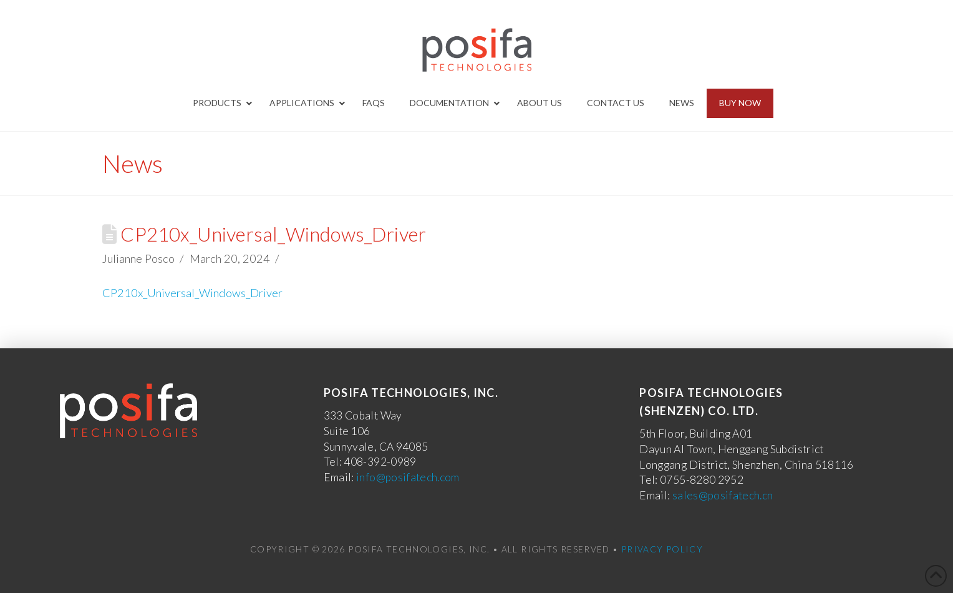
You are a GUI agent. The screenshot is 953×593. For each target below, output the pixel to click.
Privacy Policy (662, 549)
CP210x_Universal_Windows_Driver (192, 293)
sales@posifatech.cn (722, 495)
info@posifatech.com (408, 477)
